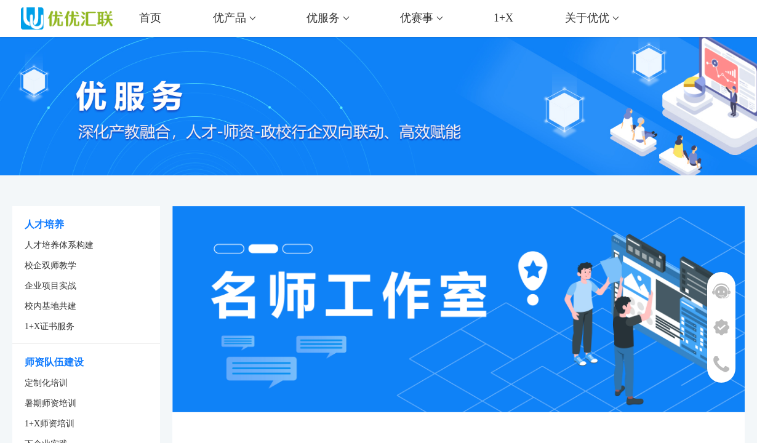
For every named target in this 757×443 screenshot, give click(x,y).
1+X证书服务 (49, 326)
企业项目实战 (50, 285)
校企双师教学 (50, 265)
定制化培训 (46, 383)
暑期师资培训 (50, 403)
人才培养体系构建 (59, 245)
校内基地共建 (50, 306)
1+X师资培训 (49, 423)
